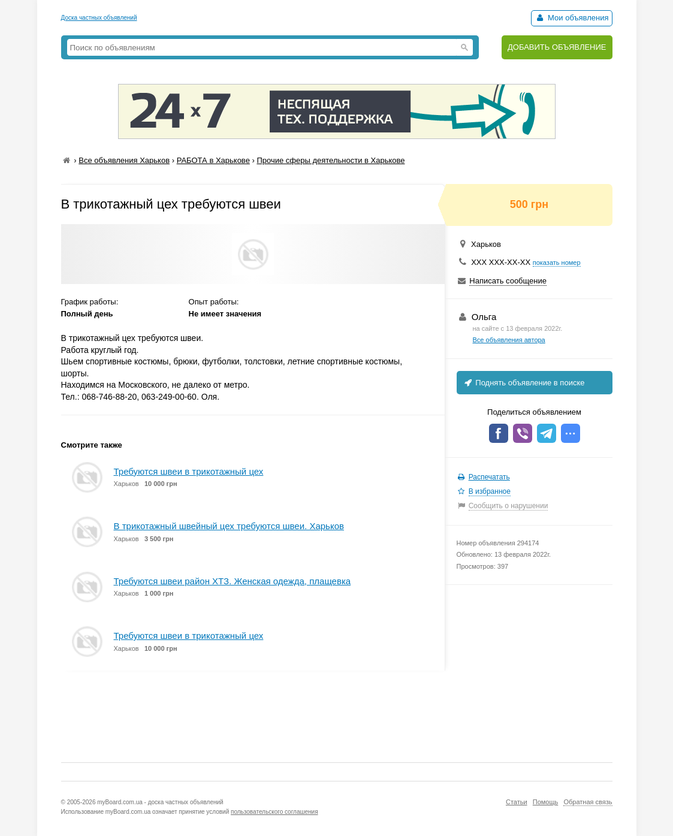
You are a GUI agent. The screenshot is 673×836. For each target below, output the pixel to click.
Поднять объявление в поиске (524, 382)
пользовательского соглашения (274, 811)
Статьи (516, 801)
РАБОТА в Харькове (213, 160)
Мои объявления (571, 17)
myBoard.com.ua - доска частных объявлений (160, 802)
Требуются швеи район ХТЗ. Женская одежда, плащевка (232, 581)
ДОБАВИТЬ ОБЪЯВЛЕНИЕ (557, 47)
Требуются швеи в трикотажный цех (189, 471)
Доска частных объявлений (99, 17)
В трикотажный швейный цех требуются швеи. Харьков (229, 526)
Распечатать (489, 477)
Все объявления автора (509, 339)
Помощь (546, 801)
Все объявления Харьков (124, 160)
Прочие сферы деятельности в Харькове (330, 160)
